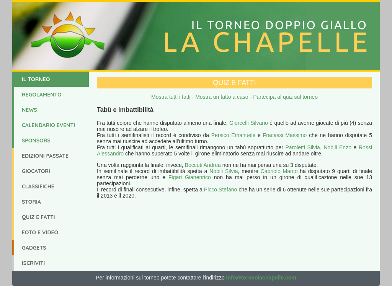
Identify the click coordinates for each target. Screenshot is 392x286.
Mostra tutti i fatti (171, 97)
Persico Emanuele (233, 135)
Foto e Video (40, 232)
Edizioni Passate (45, 155)
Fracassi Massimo (285, 135)
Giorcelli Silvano (248, 123)
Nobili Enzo (337, 147)
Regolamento (42, 94)
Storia (31, 201)
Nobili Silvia (223, 171)
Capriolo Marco (279, 171)
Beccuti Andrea (203, 165)
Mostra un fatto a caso (221, 97)
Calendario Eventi (48, 125)
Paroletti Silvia (302, 147)
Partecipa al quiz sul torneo (285, 97)
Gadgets (34, 247)
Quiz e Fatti (38, 217)
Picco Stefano (220, 189)
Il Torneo (36, 79)
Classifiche (38, 186)
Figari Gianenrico (189, 177)
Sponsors (36, 140)
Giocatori (36, 171)
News (29, 109)
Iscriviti (33, 263)
